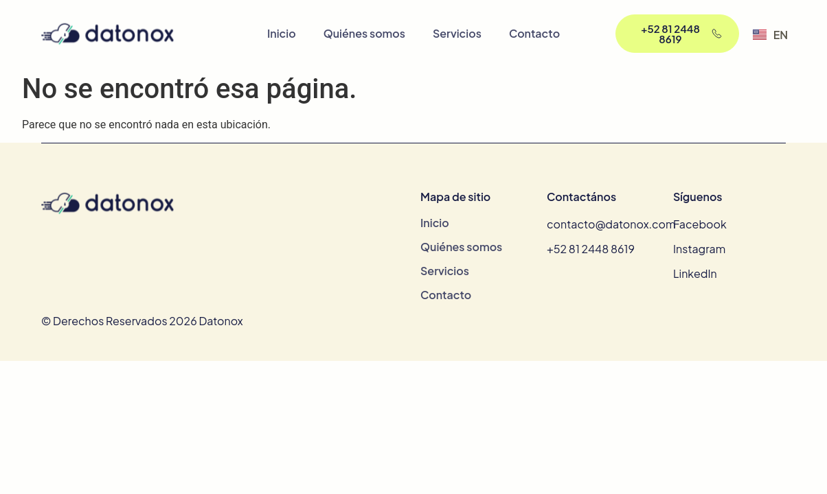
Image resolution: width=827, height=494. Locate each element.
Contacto (534, 33)
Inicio (281, 33)
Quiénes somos (364, 33)
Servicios (457, 33)
